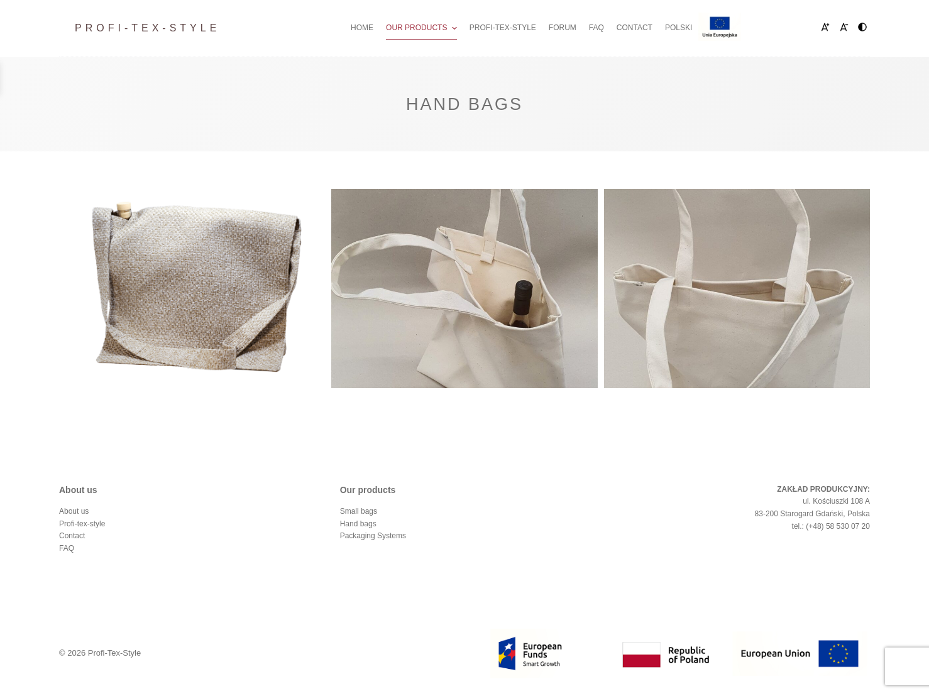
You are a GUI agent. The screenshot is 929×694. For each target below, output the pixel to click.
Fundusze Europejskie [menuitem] (753, 27)
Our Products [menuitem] (423, 28)
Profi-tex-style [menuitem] (503, 27)
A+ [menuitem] (818, 28)
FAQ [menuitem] (596, 27)
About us (74, 511)
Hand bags (358, 523)
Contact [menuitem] (634, 27)
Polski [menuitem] (678, 27)
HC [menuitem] (864, 28)
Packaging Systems (373, 535)
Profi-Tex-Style (147, 28)
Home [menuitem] (362, 27)
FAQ (66, 548)
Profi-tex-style (82, 523)
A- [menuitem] (842, 28)
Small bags (358, 511)
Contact (72, 535)
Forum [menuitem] (562, 27)
